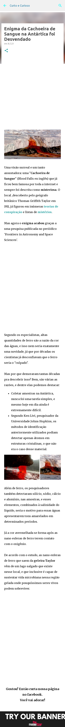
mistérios (45, 212)
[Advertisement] (32, 91)
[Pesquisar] (60, 5)
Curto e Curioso (20, 5)
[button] (6, 50)
